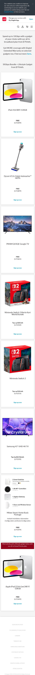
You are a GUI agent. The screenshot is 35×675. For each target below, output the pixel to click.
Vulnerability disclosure (17, 630)
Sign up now (18, 132)
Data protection (17, 624)
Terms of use (17, 641)
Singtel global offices (17, 663)
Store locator (17, 668)
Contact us (17, 657)
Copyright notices (17, 652)
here (29, 54)
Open (31, 19)
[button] (33, 4)
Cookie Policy (9, 12)
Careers (17, 635)
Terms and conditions (17, 646)
